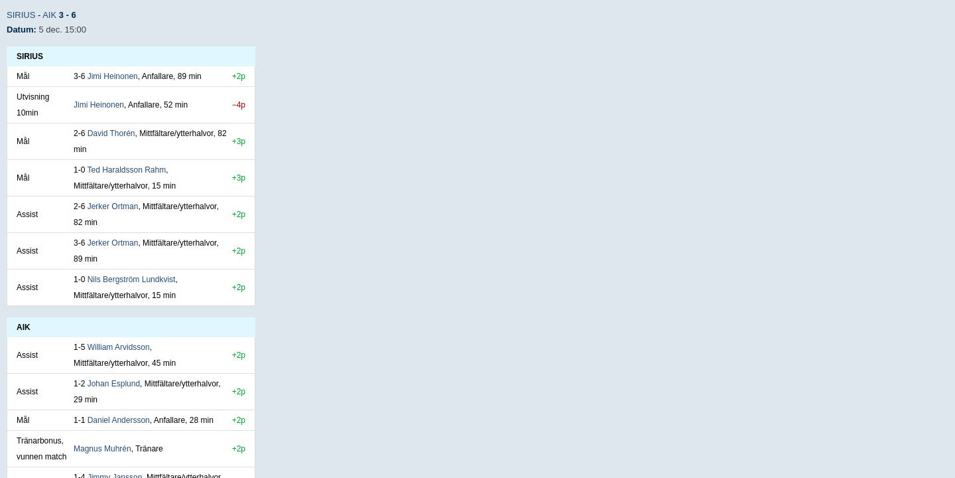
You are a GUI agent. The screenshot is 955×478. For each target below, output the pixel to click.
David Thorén (111, 133)
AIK (49, 15)
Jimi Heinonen (113, 76)
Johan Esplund (114, 383)
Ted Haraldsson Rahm (126, 170)
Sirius (21, 15)
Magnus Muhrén (102, 448)
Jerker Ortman (113, 206)
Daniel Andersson (119, 420)
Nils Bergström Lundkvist (132, 279)
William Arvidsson (119, 347)
